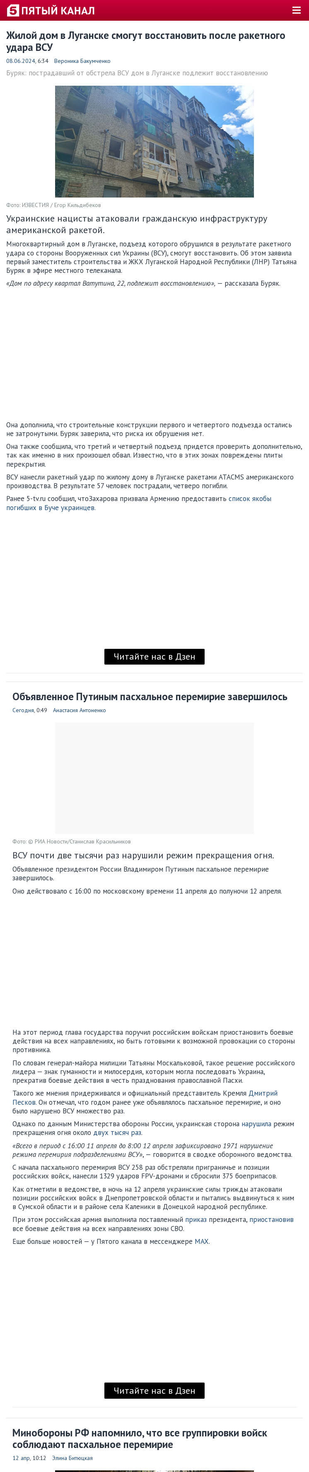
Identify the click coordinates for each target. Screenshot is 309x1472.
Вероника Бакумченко (82, 61)
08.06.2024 (20, 61)
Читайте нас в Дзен (154, 656)
